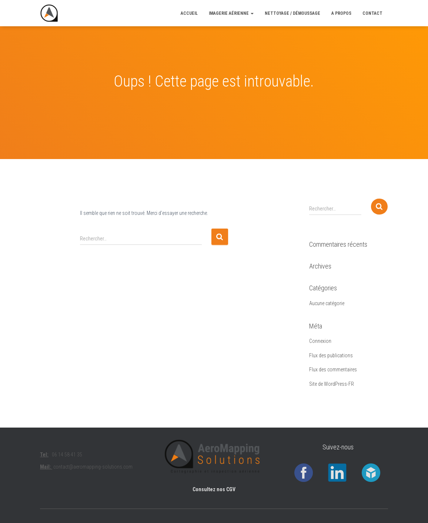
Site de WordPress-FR (331, 384)
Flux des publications (331, 355)
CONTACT (372, 13)
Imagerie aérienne (231, 13)
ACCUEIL (189, 13)
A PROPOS (341, 13)
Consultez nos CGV (214, 489)
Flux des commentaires (333, 369)
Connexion (320, 341)
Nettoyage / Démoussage (292, 13)
